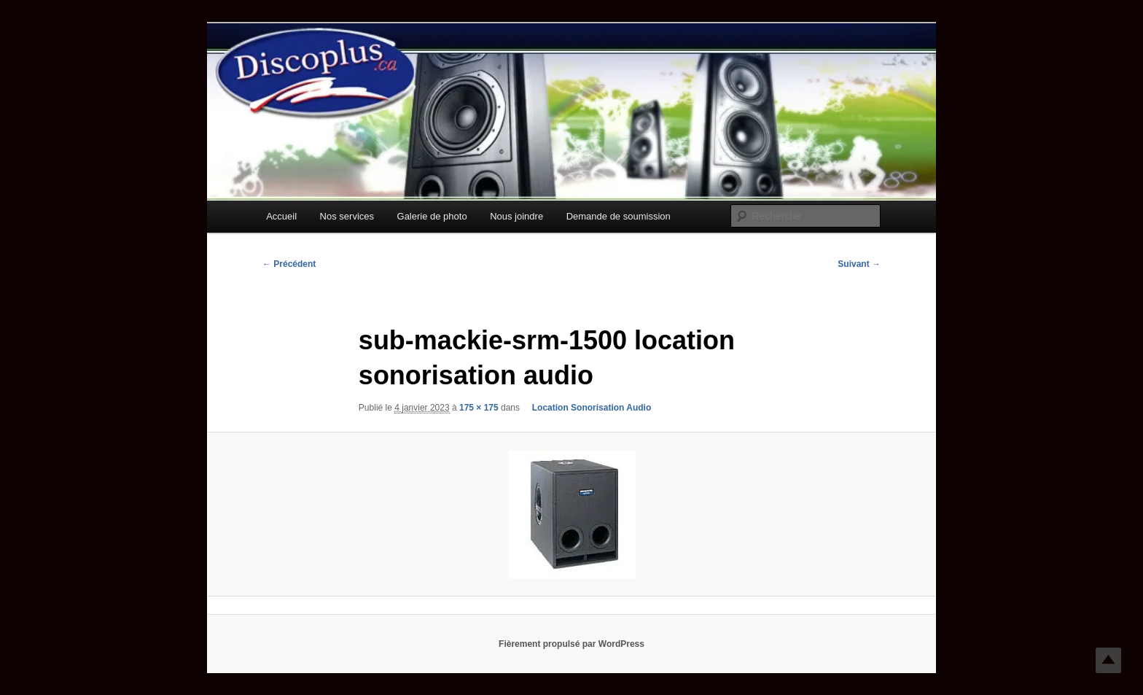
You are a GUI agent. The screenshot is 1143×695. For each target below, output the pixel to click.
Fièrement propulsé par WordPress (571, 644)
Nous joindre (516, 216)
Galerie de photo (432, 216)
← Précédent (289, 264)
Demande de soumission (618, 216)
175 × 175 (479, 408)
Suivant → (859, 264)
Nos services (347, 216)
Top (1108, 660)
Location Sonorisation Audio (586, 408)
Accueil (281, 216)
